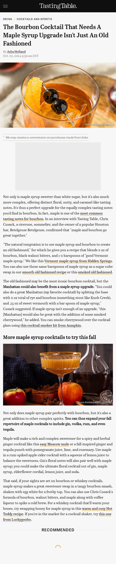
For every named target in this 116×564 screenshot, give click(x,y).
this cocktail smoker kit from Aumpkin (51, 325)
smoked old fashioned (95, 271)
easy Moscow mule (54, 443)
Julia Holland (16, 51)
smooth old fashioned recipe (44, 271)
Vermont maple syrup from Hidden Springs (78, 260)
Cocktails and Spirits (34, 19)
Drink (7, 19)
